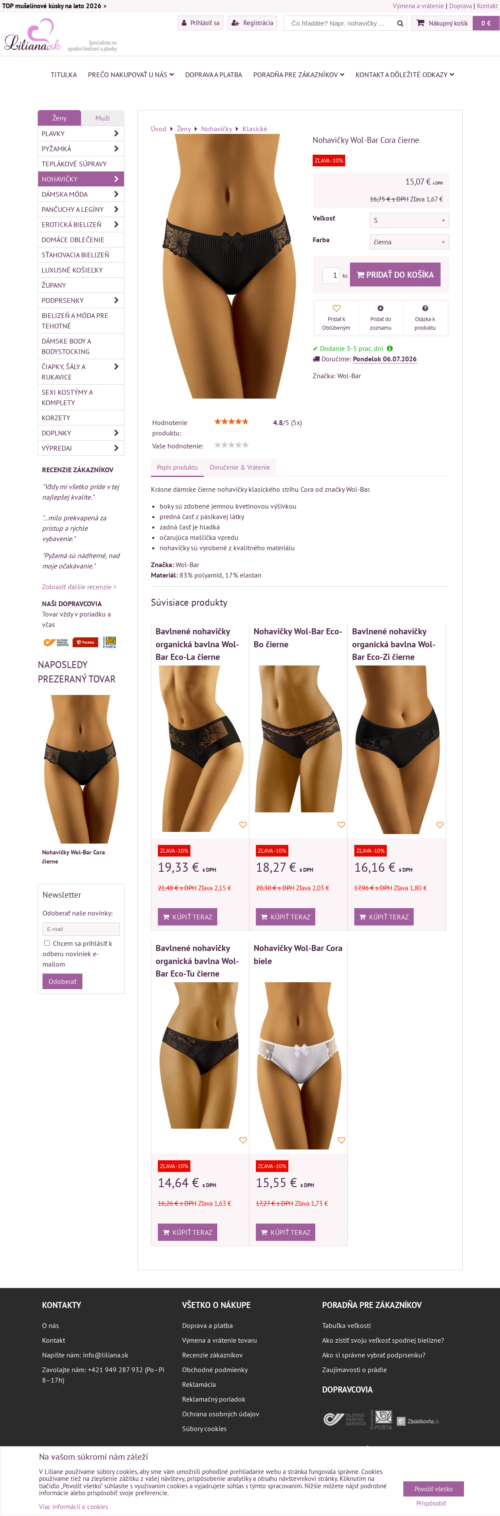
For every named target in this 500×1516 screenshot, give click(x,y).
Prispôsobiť (431, 1503)
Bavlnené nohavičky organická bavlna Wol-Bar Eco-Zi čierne (393, 644)
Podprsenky (83, 300)
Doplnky (83, 432)
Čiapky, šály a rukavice (83, 371)
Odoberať (62, 981)
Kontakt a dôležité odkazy (405, 74)
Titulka (64, 74)
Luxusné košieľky (72, 270)
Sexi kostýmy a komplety (67, 397)
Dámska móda (83, 194)
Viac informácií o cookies (73, 1507)
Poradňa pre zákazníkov (298, 74)
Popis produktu (177, 467)
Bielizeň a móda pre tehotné (75, 320)
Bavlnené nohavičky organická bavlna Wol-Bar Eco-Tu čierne (197, 960)
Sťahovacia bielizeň (75, 254)
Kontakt (487, 6)
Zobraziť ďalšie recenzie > (79, 586)
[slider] (231, 421)
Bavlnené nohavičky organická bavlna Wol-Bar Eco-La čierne (197, 644)
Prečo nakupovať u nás (131, 74)
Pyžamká (83, 148)
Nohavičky (83, 179)
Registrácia (252, 22)
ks (336, 275)
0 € (486, 23)
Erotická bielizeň (83, 224)
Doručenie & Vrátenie (240, 467)
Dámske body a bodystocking (66, 346)
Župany (54, 285)
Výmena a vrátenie (418, 6)
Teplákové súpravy (74, 163)
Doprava (460, 6)
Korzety (56, 417)
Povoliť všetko (434, 1489)
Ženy (59, 118)
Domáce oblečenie (73, 239)
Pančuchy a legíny (83, 209)
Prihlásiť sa (200, 22)
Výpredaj (83, 448)
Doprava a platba (213, 74)
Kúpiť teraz (187, 916)
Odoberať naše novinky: (77, 913)
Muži (102, 118)
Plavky (83, 133)
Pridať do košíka (395, 274)
